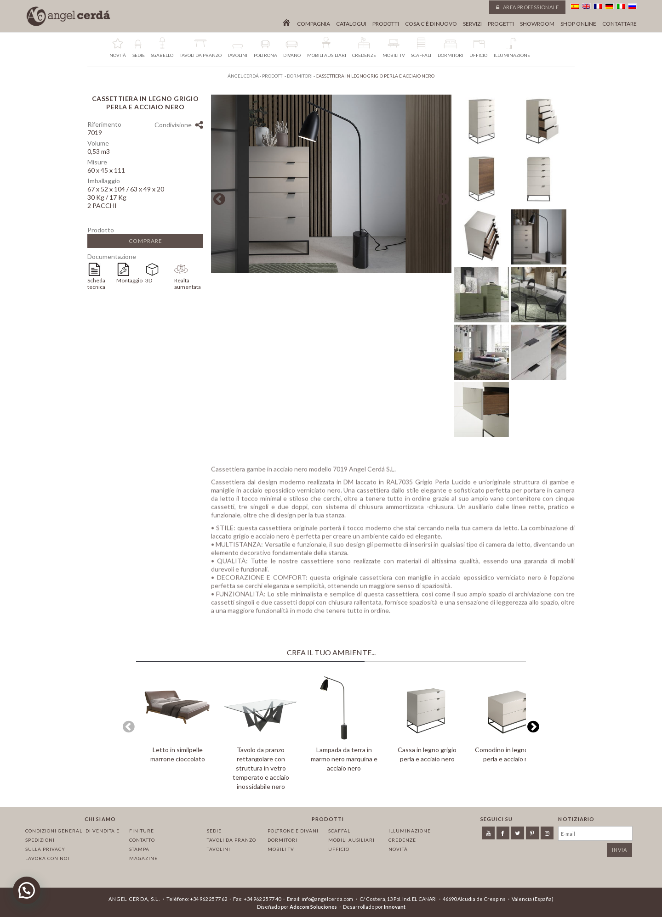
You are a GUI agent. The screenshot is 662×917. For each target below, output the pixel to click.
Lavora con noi (47, 858)
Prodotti (385, 24)
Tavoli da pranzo (231, 840)
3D (148, 280)
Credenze (402, 840)
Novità (398, 849)
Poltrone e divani (293, 830)
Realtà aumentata (187, 283)
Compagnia (313, 24)
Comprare (145, 240)
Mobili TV (281, 849)
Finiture (141, 830)
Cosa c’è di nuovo (431, 24)
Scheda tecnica (96, 283)
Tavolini (218, 849)
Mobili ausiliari (351, 840)
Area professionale (527, 7)
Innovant (394, 907)
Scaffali (340, 830)
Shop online (578, 24)
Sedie (214, 830)
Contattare (619, 24)
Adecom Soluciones (313, 907)
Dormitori (282, 840)
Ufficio (338, 849)
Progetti (501, 24)
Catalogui (351, 24)
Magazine (143, 858)
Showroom (537, 24)
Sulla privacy (45, 849)
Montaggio (129, 280)
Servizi (472, 24)
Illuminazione (409, 830)
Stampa (139, 849)
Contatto (142, 840)
